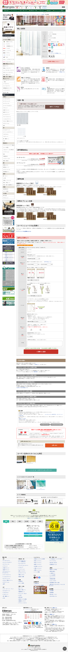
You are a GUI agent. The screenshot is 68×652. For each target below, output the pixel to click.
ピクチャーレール (6, 169)
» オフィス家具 (21, 583)
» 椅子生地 (20, 597)
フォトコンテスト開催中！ (58, 10)
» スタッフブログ (52, 580)
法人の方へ (41, 10)
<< (30, 610)
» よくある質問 (52, 574)
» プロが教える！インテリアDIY (55, 558)
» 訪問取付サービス (53, 564)
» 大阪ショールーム (37, 568)
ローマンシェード (6, 101)
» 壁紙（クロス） (21, 574)
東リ (5, 57)
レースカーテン (6, 83)
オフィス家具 (5, 191)
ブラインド (5, 107)
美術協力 (49, 10)
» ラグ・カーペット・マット (8, 588)
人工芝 (4, 178)
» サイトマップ (52, 576)
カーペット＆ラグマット (8, 132)
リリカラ (6, 48)
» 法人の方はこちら (53, 596)
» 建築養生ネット (21, 591)
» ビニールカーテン (22, 563)
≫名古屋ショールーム (8, 257)
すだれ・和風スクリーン (8, 121)
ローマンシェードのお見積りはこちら (23, 231)
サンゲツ (6, 44)
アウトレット (5, 197)
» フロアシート (5, 594)
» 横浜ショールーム (37, 564)
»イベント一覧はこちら (59, 542)
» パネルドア (20, 567)
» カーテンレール (5, 564)
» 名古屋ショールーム (38, 566)
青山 (13, 521)
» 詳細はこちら (62, 71)
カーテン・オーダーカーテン (24, 14)
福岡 (40, 521)
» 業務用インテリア (22, 600)
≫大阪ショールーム (8, 259)
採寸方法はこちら (47, 261)
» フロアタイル (5, 592)
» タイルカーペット (6, 590)
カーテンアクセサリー (7, 105)
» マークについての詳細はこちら (54, 53)
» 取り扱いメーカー (53, 594)
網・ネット (5, 175)
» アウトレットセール (22, 602)
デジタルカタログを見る (57, 424)
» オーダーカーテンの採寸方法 (50, 414)
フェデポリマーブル (8, 59)
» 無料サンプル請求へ (22, 418)
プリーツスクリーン (7, 116)
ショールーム (14, 10)
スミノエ (6, 55)
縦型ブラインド (6, 112)
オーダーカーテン (7, 35)
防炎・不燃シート (6, 182)
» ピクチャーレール (22, 572)
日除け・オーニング (7, 180)
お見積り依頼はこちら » (53, 61)
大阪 (33, 521)
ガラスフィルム (6, 123)
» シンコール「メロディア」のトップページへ (41, 470)
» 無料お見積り (52, 571)
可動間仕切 (5, 156)
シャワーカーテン (6, 90)
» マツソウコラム (52, 560)
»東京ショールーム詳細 (33, 533)
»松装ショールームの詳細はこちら (34, 518)
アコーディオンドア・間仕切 (8, 145)
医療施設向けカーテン (7, 88)
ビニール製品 (5, 147)
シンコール (7, 50)
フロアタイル (5, 134)
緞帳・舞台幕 (5, 160)
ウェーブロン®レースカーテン (8, 70)
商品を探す (6, 10)
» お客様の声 (36, 583)
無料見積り (36, 371)
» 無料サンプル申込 (53, 569)
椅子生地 (5, 195)
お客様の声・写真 (33, 10)
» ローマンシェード (6, 578)
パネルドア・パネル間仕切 (8, 149)
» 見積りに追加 (41, 351)
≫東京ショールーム (8, 252)
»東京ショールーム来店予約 (33, 535)
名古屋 (26, 521)
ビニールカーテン (6, 85)
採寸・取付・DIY (23, 10)
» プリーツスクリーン (6, 574)
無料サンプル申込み (54, 106)
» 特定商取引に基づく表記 (54, 582)
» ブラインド (5, 565)
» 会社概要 (51, 590)
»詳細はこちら (52, 614)
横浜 (20, 521)
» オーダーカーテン (6, 560)
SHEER (43, 14)
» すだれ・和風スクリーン (7, 580)
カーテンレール (6, 103)
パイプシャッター (6, 158)
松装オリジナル (7, 41)
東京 (6, 521)
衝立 (4, 154)
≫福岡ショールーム (8, 260)
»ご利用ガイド (36, 364)
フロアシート (5, 136)
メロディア (38, 14)
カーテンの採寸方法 (7, 37)
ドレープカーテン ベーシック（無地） (8, 81)
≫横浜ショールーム (8, 255)
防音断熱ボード (6, 171)
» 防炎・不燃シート (22, 589)
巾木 (4, 140)
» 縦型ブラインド (5, 569)
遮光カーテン (5, 65)
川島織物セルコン (8, 46)
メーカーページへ (45, 424)
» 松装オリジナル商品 (22, 598)
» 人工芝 (19, 595)
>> (36, 610)
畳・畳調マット (6, 138)
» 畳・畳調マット (5, 596)
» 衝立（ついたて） (22, 570)
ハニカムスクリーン (7, 118)
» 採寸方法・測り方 (53, 562)
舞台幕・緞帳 (5, 92)
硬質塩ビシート (6, 167)
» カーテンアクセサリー (7, 562)
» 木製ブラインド (5, 567)
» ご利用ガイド (52, 573)
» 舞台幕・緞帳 (21, 576)
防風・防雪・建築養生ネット (8, 184)
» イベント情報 (37, 571)
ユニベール (7, 61)
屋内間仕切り (5, 189)
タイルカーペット (6, 129)
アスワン (6, 52)
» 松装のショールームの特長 (39, 558)
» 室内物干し (20, 581)
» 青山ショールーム (37, 562)
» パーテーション (21, 568)
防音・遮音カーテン (7, 74)
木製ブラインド (6, 110)
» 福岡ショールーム (37, 569)
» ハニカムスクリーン (6, 576)
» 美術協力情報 (52, 578)
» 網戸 (3, 583)
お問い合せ (55, 445)
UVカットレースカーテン (8, 72)
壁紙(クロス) (5, 165)
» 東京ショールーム (37, 560)
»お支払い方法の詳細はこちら (22, 387)
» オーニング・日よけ (22, 593)
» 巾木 (3, 597)
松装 (17, 14)
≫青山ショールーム (8, 254)
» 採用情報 (51, 592)
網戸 (4, 125)
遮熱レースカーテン (7, 68)
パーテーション (6, 151)
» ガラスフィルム (5, 582)
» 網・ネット (20, 587)
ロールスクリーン (6, 114)
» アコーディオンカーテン (23, 565)
